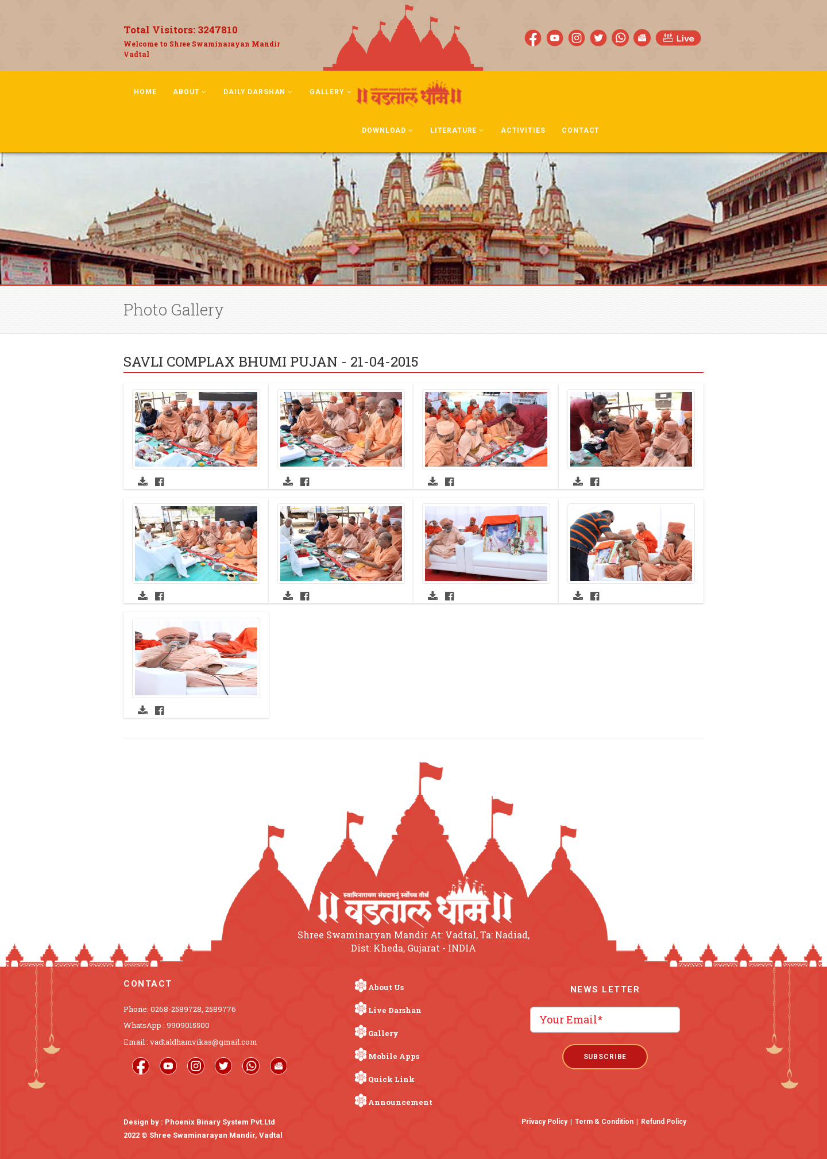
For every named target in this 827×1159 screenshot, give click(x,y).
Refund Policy (663, 1122)
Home (145, 92)
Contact (581, 130)
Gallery (331, 92)
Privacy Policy (544, 1122)
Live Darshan (395, 1010)
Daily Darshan (258, 92)
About (190, 92)
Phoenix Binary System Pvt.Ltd (220, 1122)
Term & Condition (604, 1122)
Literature (457, 130)
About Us (386, 987)
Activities (523, 130)
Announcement (400, 1102)
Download (387, 130)
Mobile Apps (393, 1056)
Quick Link (391, 1079)
